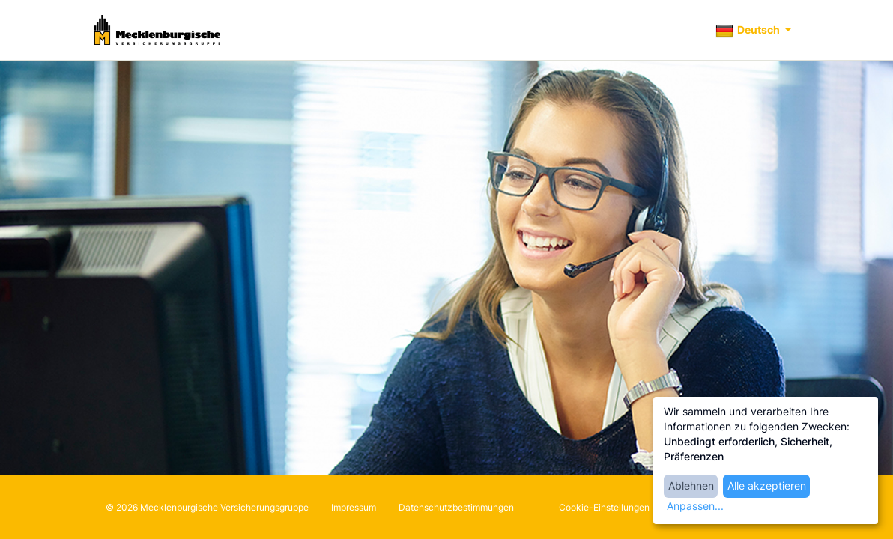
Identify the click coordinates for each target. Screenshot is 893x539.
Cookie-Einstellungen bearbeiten (628, 507)
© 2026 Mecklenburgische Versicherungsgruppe (207, 507)
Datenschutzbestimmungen (456, 507)
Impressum (353, 507)
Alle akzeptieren (766, 485)
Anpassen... (695, 505)
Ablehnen (691, 485)
